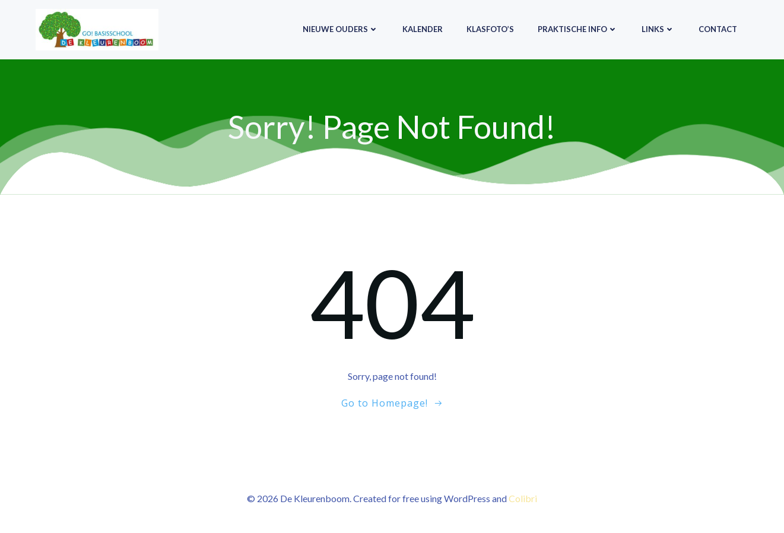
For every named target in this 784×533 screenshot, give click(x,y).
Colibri (523, 498)
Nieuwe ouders (341, 29)
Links (658, 29)
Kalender (422, 29)
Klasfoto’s (490, 29)
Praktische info (578, 29)
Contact (718, 29)
